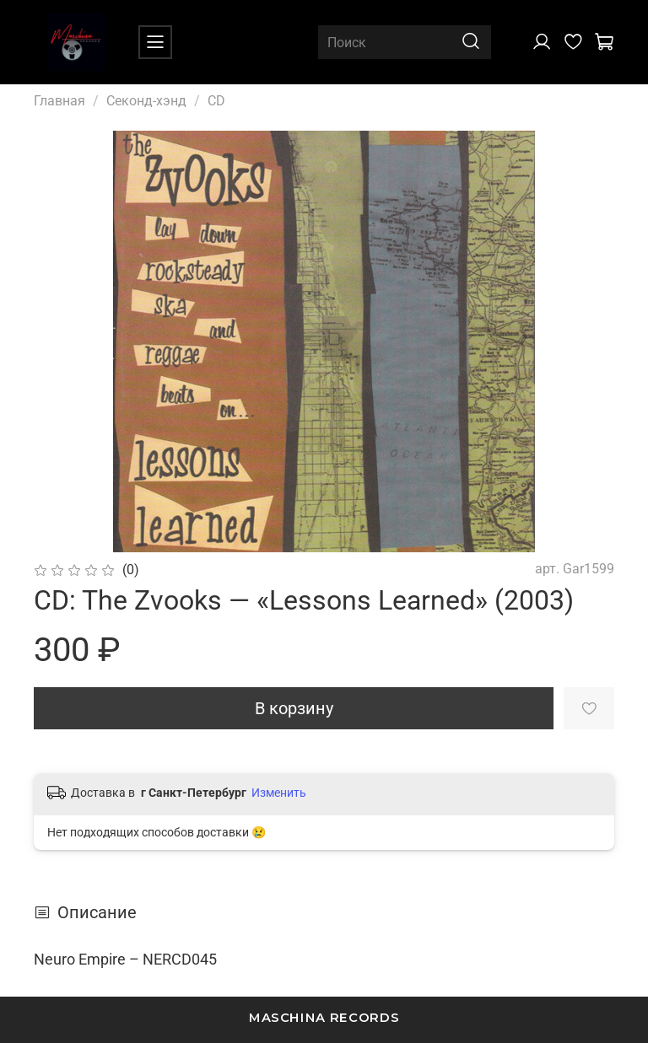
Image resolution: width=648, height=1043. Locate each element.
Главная (59, 101)
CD (216, 101)
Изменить (278, 792)
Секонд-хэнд (146, 101)
